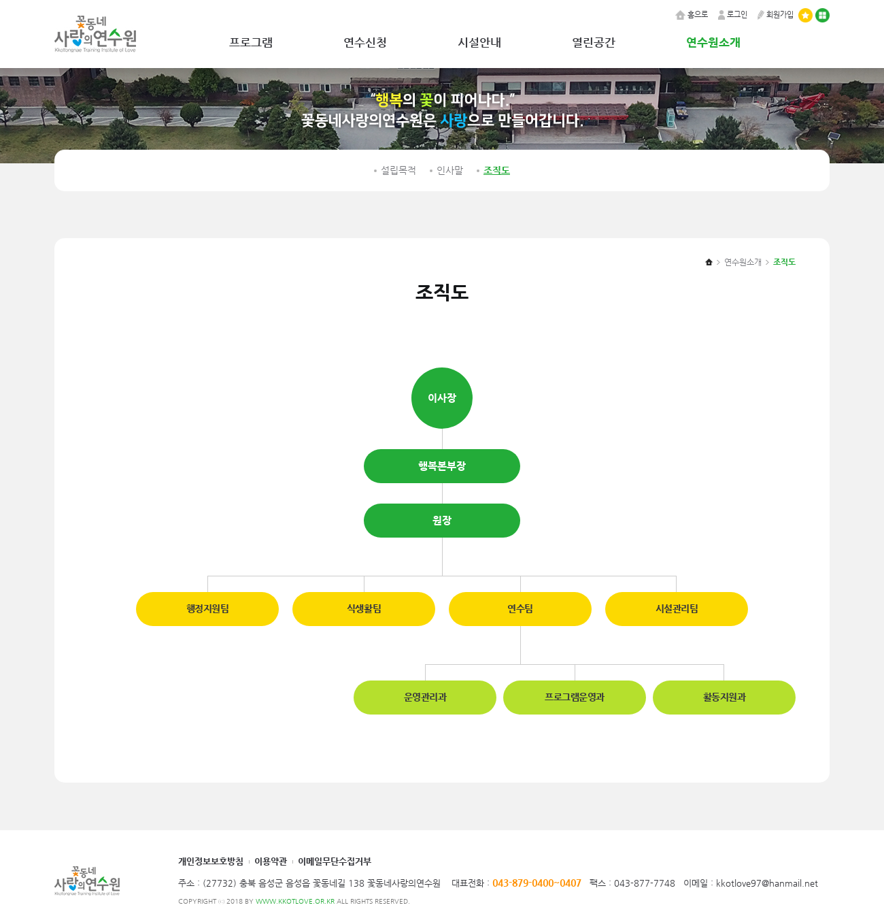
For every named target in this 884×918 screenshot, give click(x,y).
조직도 (496, 170)
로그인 (732, 14)
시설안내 (479, 42)
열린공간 (593, 42)
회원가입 (776, 14)
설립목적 (398, 170)
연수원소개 (713, 42)
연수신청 (365, 42)
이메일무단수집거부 (334, 861)
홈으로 (691, 14)
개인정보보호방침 (210, 861)
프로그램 (251, 42)
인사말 (450, 170)
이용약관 (270, 861)
